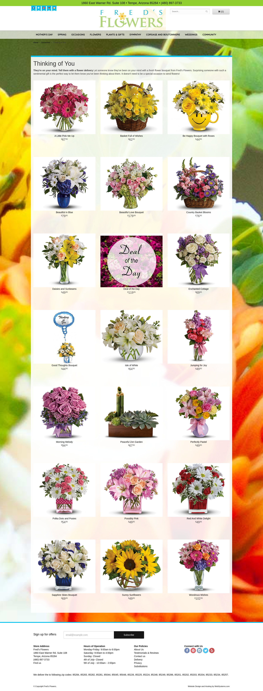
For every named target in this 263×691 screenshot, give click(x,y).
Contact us (139, 656)
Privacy (138, 663)
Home (35, 42)
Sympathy (135, 34)
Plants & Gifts (115, 34)
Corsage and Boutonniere (163, 34)
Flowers (95, 34)
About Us (139, 649)
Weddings (191, 34)
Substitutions (140, 666)
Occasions (78, 34)
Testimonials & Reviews (146, 653)
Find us (37, 663)
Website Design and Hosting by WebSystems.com (209, 686)
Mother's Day (44, 34)
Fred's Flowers (131, 18)
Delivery (138, 659)
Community (209, 34)
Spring (62, 34)
